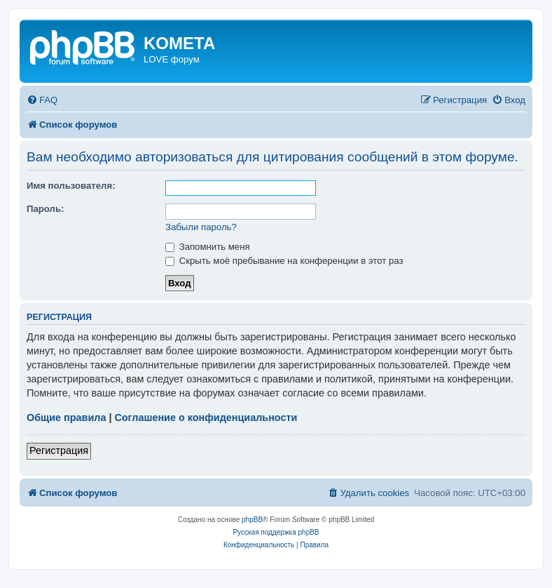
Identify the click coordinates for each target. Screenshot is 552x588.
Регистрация (58, 450)
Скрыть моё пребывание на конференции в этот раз (284, 260)
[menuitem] (42, 100)
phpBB (252, 519)
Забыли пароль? (201, 227)
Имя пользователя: (71, 185)
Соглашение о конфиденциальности (205, 417)
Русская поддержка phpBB (276, 532)
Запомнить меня (207, 246)
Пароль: (45, 208)
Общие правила (66, 417)
